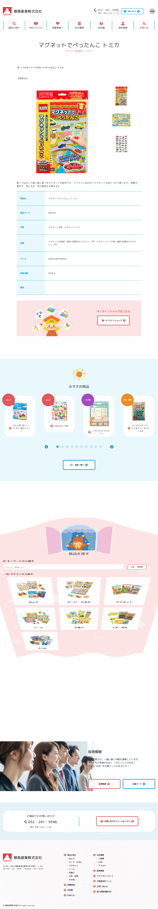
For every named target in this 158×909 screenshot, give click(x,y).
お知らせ (144, 27)
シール (72, 869)
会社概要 (79, 27)
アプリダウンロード (105, 876)
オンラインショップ (113, 320)
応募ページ (137, 784)
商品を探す (14, 27)
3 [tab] (67, 446)
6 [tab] (81, 446)
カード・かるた (76, 862)
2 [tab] (62, 446)
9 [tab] (96, 446)
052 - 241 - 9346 (42, 822)
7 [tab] (86, 446)
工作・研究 (127, 400)
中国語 (152, 11)
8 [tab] (91, 446)
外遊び (72, 872)
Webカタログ (36, 27)
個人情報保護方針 (104, 891)
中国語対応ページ (104, 881)
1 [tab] (57, 446)
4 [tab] (72, 446)
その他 (87, 400)
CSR (100, 862)
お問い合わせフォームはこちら (117, 821)
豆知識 (101, 27)
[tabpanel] (20, 416)
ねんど (8, 400)
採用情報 (123, 27)
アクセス (102, 865)
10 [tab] (100, 446)
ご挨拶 (101, 858)
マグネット (28, 67)
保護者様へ (57, 27)
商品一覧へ (77, 465)
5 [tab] (76, 446)
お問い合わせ (131, 11)
